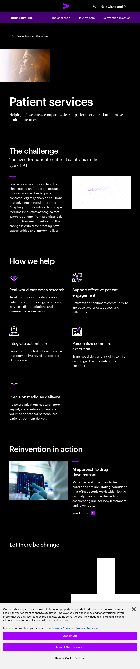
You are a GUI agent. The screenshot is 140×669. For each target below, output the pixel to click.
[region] (70, 636)
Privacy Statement (87, 628)
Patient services (21, 17)
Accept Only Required (70, 647)
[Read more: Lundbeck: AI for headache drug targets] (83, 513)
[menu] (11, 6)
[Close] (133, 609)
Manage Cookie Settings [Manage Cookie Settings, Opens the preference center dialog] (70, 658)
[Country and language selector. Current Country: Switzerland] (114, 6)
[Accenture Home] (66, 6)
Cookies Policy (61, 628)
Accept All (70, 636)
